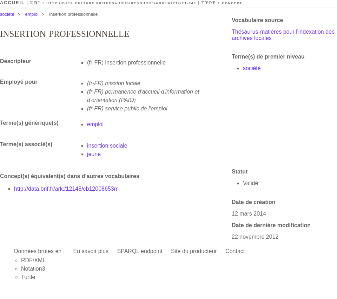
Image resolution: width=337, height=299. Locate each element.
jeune (94, 154)
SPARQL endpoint (140, 251)
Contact (235, 251)
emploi (32, 14)
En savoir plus (91, 251)
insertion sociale (107, 146)
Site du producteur (194, 251)
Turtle (28, 277)
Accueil (12, 2)
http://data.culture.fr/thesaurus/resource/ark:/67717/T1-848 (121, 3)
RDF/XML (33, 260)
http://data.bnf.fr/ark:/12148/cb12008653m (66, 189)
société (7, 14)
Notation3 (33, 269)
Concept (232, 3)
